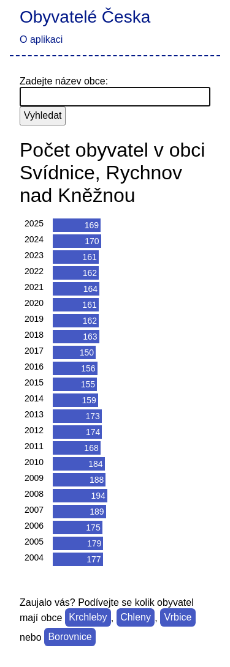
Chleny (135, 618)
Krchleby (88, 618)
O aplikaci (41, 39)
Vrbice (178, 618)
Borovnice (69, 637)
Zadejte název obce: (64, 81)
